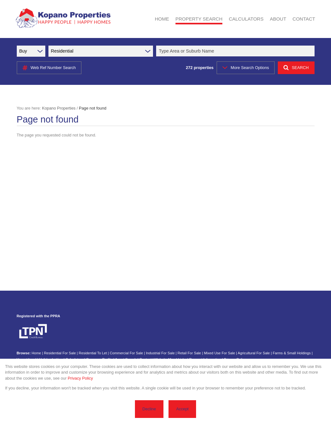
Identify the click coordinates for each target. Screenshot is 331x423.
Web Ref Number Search (49, 67)
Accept (182, 409)
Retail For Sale (189, 353)
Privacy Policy (80, 378)
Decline (149, 409)
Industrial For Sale (160, 353)
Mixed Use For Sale (219, 353)
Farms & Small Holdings (292, 353)
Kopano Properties (58, 108)
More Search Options (245, 67)
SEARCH (296, 67)
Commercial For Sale (126, 353)
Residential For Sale (60, 353)
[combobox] (236, 51)
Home (36, 353)
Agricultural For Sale (254, 353)
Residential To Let (93, 353)
